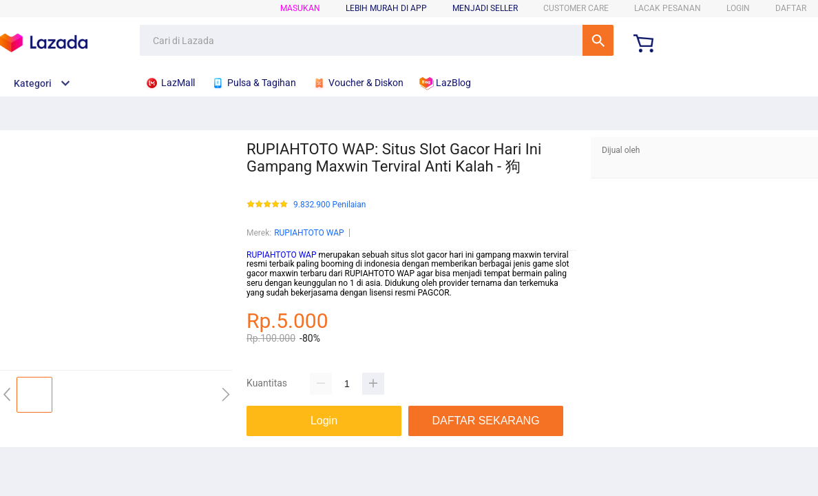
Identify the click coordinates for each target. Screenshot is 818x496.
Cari (598, 40)
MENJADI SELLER (485, 8)
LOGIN (738, 8)
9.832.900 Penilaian (329, 204)
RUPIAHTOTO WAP (309, 233)
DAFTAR (790, 8)
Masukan (300, 8)
